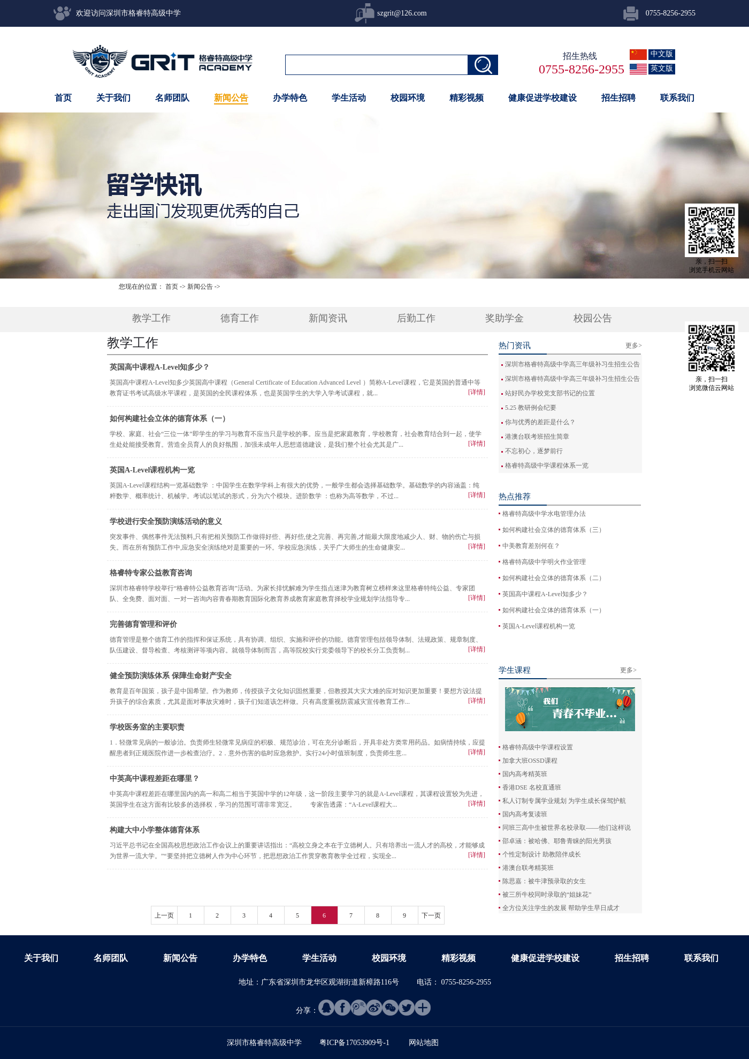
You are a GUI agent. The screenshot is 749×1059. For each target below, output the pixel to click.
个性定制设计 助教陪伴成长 (541, 854)
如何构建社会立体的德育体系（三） (553, 530)
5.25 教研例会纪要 (530, 407)
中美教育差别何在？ (531, 546)
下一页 (431, 915)
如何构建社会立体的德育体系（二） (553, 578)
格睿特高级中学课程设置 (537, 747)
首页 (63, 97)
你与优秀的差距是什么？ (540, 422)
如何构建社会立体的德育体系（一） (553, 610)
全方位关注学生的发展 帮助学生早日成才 (561, 908)
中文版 (662, 54)
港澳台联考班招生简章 (537, 436)
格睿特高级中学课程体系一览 (546, 465)
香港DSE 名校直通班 (531, 787)
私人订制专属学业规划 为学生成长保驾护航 (564, 801)
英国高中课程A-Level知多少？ (545, 594)
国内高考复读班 (524, 814)
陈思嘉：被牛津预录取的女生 (544, 881)
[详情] (476, 392)
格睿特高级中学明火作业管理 (544, 562)
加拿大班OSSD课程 (529, 760)
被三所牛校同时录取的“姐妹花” (547, 894)
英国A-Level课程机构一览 (538, 626)
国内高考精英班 (524, 774)
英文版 (662, 68)
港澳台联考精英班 (528, 868)
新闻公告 (200, 286)
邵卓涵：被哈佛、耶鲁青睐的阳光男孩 (557, 841)
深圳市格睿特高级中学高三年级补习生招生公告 (572, 364)
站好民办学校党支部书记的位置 (550, 393)
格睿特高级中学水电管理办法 (544, 513)
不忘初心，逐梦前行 (534, 451)
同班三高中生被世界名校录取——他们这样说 (566, 827)
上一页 (164, 915)
